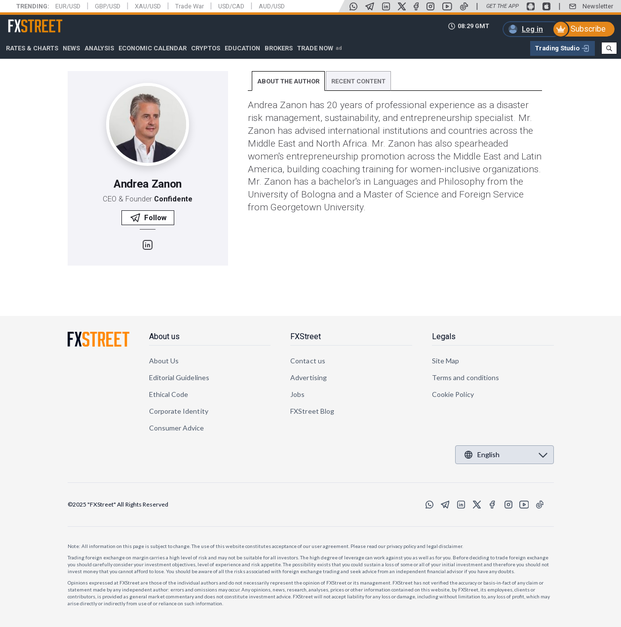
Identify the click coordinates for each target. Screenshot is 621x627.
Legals (444, 336)
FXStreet (23, 20)
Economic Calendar (152, 48)
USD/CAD (231, 6)
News (71, 48)
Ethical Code (169, 394)
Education (242, 48)
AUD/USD (272, 6)
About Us (164, 360)
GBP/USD (107, 6)
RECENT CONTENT (358, 81)
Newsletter (597, 6)
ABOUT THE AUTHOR (288, 81)
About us (164, 336)
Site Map (446, 360)
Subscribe (588, 29)
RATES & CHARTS (32, 48)
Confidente (173, 199)
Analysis (99, 48)
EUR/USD (67, 6)
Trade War (189, 6)
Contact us (307, 360)
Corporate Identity (178, 411)
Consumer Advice (176, 428)
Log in (532, 29)
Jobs (297, 394)
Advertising (308, 377)
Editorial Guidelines (179, 377)
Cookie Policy (453, 394)
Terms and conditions (465, 377)
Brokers (279, 48)
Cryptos (205, 48)
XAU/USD (148, 6)
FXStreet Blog (312, 411)
